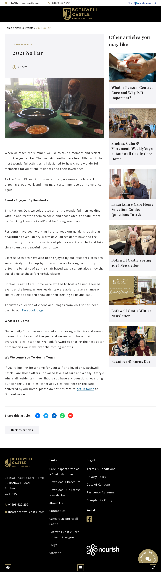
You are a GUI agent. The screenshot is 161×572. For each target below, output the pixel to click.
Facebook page (33, 310)
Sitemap (55, 553)
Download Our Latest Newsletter (64, 492)
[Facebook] (89, 521)
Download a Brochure (64, 482)
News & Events (24, 28)
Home (8, 28)
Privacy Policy (96, 477)
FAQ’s (53, 545)
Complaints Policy (99, 500)
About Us (56, 503)
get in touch (85, 389)
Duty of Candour (98, 484)
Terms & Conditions (101, 469)
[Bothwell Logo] (80, 14)
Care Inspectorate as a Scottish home (64, 471)
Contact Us (57, 511)
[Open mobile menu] (80, 567)
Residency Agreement (102, 492)
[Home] (8, 567)
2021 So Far (43, 28)
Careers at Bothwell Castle (63, 521)
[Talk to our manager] (148, 559)
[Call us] (153, 567)
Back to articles (22, 430)
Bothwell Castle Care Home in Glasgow (64, 534)
